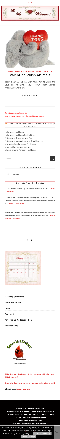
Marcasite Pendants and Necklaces (20, 144)
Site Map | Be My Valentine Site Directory (30, 423)
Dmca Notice (37, 411)
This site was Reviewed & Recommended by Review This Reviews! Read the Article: (29, 361)
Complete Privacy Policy (16, 203)
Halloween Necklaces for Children (20, 135)
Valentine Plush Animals (30, 75)
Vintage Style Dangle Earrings (18, 147)
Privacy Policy (11, 325)
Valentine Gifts (44, 71)
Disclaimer (26, 411)
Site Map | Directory (14, 296)
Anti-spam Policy (14, 411)
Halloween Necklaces (14, 132)
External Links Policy (32, 414)
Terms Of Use (20, 417)
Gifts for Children (24, 71)
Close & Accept (28, 436)
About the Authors (14, 302)
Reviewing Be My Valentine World (38, 383)
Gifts (11, 71)
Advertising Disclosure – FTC (18, 320)
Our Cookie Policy (42, 433)
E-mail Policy (48, 411)
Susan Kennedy (24, 389)
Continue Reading (30, 96)
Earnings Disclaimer (15, 414)
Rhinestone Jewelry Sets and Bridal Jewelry (24, 141)
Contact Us (10, 314)
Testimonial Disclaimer (36, 417)
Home (8, 308)
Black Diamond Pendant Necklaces (20, 150)
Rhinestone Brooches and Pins (18, 138)
